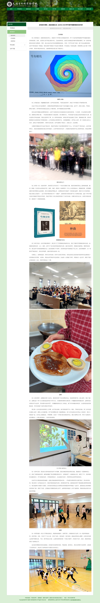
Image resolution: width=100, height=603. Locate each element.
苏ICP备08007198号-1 (75, 599)
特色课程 (13, 38)
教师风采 (13, 41)
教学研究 (13, 35)
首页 (11, 9)
